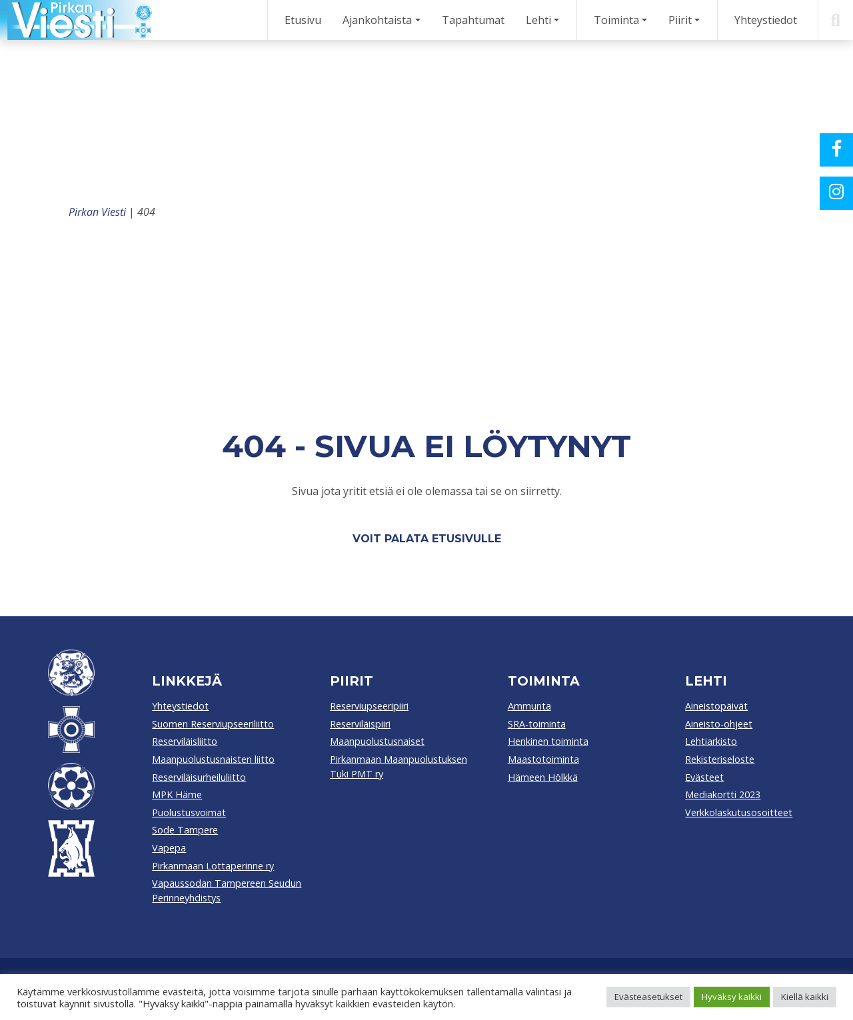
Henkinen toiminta (548, 741)
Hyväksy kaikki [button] (732, 997)
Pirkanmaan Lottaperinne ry (213, 865)
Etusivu (303, 20)
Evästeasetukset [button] (648, 997)
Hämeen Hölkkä (543, 777)
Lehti (538, 20)
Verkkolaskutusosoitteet (738, 812)
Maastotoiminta (543, 759)
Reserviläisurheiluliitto (199, 777)
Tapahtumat (473, 20)
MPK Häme (177, 794)
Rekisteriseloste (719, 759)
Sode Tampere (185, 829)
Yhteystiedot (765, 20)
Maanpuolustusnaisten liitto (213, 759)
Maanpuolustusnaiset (377, 741)
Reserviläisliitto (184, 741)
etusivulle (466, 538)
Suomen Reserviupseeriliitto (213, 724)
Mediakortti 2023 (722, 794)
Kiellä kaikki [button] (804, 997)
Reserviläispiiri (360, 724)
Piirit (680, 20)
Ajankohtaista (377, 20)
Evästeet (704, 777)
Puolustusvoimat (189, 812)
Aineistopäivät (716, 706)
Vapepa (169, 847)
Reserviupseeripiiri (369, 706)
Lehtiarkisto (711, 741)
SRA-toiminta (537, 724)
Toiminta (616, 20)
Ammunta (529, 706)
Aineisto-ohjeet (718, 724)
